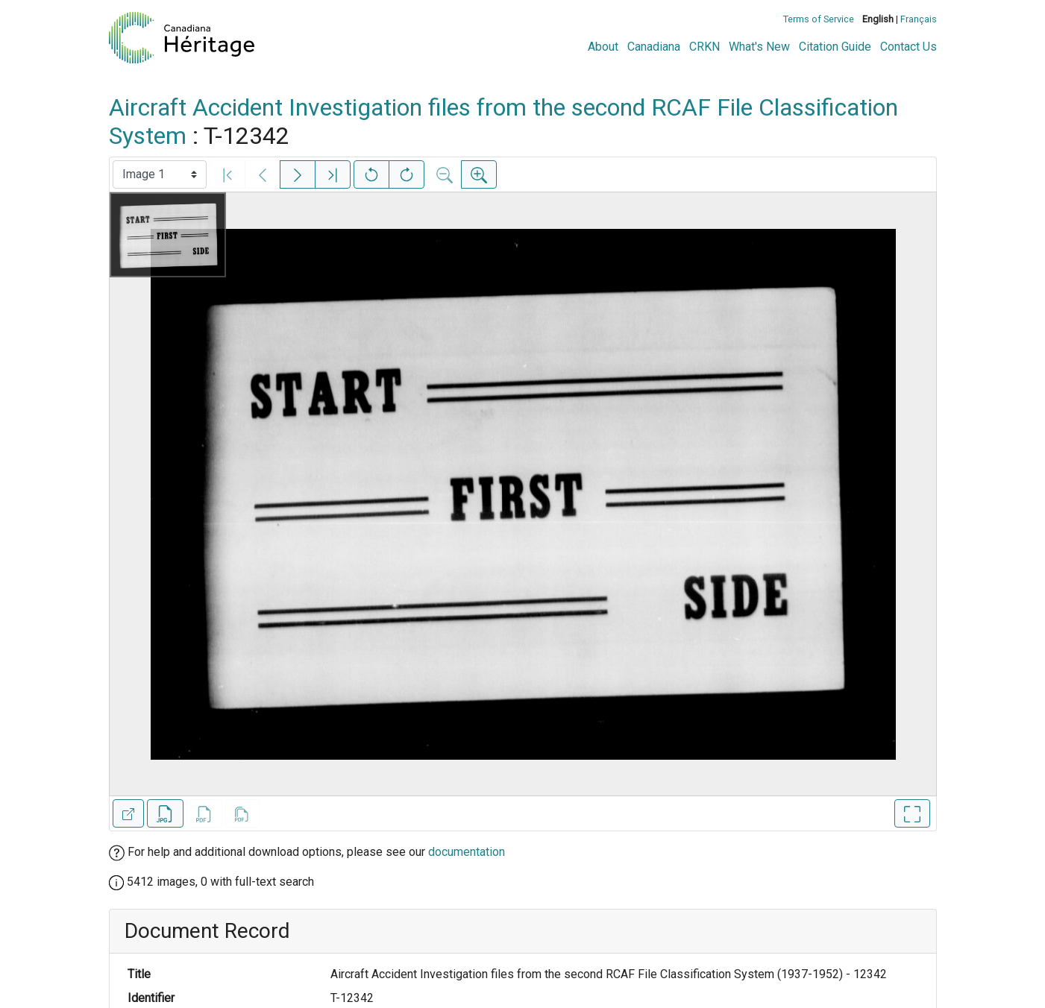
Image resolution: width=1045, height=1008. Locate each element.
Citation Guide (835, 47)
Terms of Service (818, 19)
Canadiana (653, 47)
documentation (466, 852)
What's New (759, 47)
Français (918, 19)
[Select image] (160, 174)
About (603, 47)
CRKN (704, 47)
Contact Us (908, 47)
